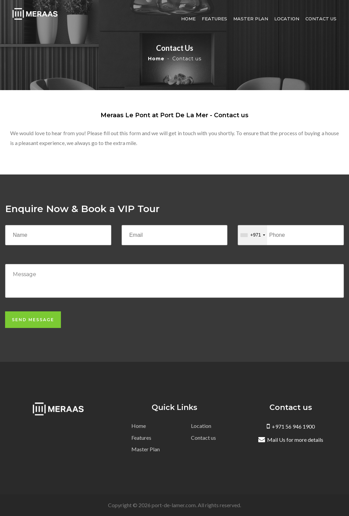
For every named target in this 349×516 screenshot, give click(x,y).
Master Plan (253, 18)
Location (289, 18)
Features (217, 18)
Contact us (323, 18)
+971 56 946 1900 (291, 426)
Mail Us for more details (290, 439)
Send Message (33, 319)
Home (190, 18)
